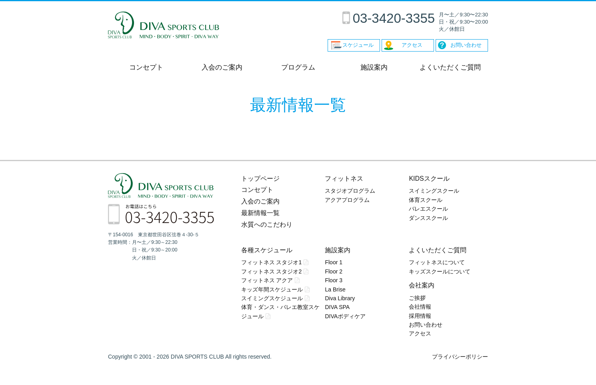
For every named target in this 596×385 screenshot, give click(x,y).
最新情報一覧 (260, 212)
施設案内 (374, 67)
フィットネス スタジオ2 (271, 271)
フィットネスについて (437, 262)
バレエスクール (428, 208)
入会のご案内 (222, 67)
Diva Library (340, 298)
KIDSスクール (429, 178)
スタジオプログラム (350, 191)
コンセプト (146, 67)
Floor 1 (333, 262)
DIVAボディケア (345, 316)
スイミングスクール (434, 191)
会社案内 (421, 285)
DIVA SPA (337, 307)
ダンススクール (428, 218)
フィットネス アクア (267, 280)
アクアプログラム (347, 200)
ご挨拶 (417, 298)
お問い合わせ (425, 324)
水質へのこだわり (266, 224)
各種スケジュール (266, 250)
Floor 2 (333, 271)
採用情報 (420, 316)
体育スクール (425, 200)
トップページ (260, 178)
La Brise (335, 289)
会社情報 (420, 306)
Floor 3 (333, 280)
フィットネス (344, 178)
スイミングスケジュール (272, 298)
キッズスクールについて (439, 271)
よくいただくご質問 (450, 67)
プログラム (298, 67)
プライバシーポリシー (460, 356)
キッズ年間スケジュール (272, 289)
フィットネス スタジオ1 (271, 262)
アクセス (420, 333)
